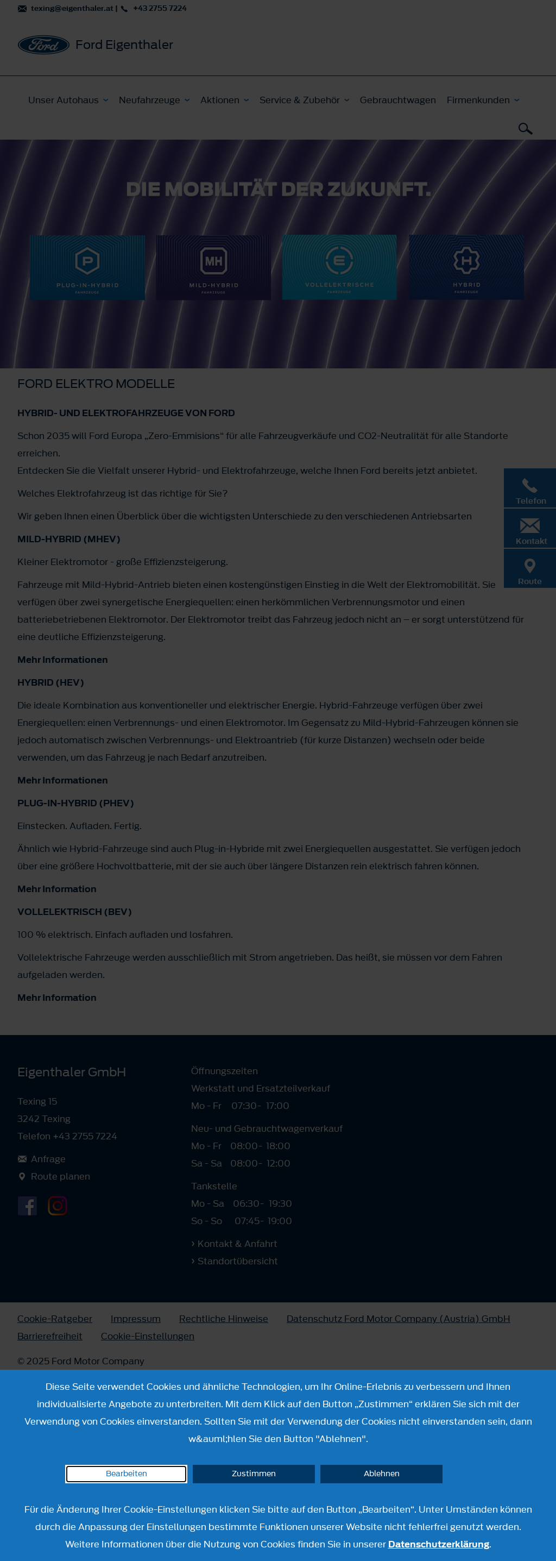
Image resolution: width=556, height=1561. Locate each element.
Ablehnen (382, 1473)
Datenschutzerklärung (438, 1544)
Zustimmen (254, 1473)
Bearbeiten (126, 1473)
